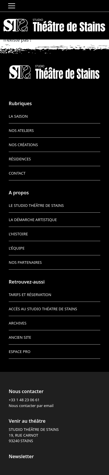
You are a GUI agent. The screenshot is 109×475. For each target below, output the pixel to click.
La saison (18, 116)
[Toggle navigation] (11, 6)
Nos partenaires (25, 262)
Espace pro (20, 351)
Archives (17, 323)
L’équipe (16, 248)
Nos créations (23, 144)
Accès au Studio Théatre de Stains (43, 308)
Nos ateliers (21, 130)
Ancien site (20, 337)
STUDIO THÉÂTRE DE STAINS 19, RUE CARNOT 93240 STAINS (34, 435)
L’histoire (18, 233)
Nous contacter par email (31, 405)
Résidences (20, 159)
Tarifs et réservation (30, 294)
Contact (17, 173)
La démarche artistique (33, 219)
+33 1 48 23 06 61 (24, 399)
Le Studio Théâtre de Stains (36, 205)
